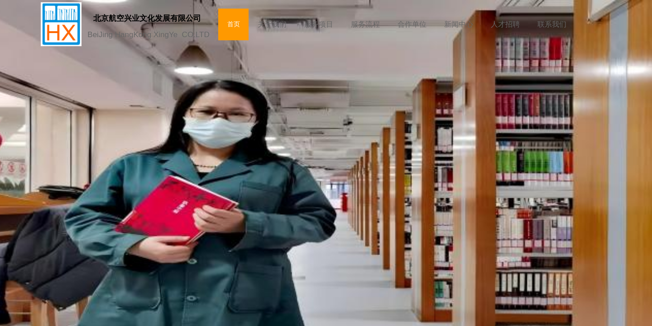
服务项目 (318, 24)
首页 (233, 24)
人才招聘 (505, 24)
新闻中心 (458, 24)
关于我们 (272, 24)
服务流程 (365, 24)
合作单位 (412, 24)
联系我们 (551, 24)
